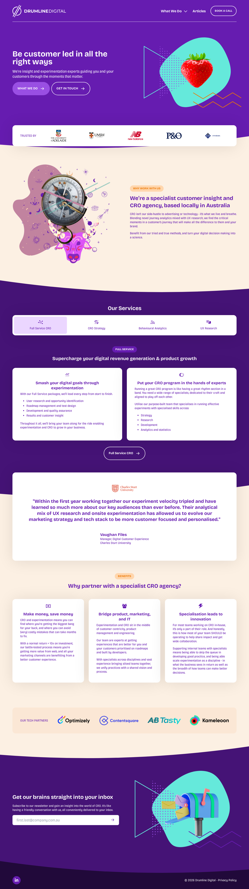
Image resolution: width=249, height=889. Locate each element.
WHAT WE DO (31, 88)
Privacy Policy (227, 880)
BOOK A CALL (223, 10)
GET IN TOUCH (70, 88)
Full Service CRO (124, 453)
